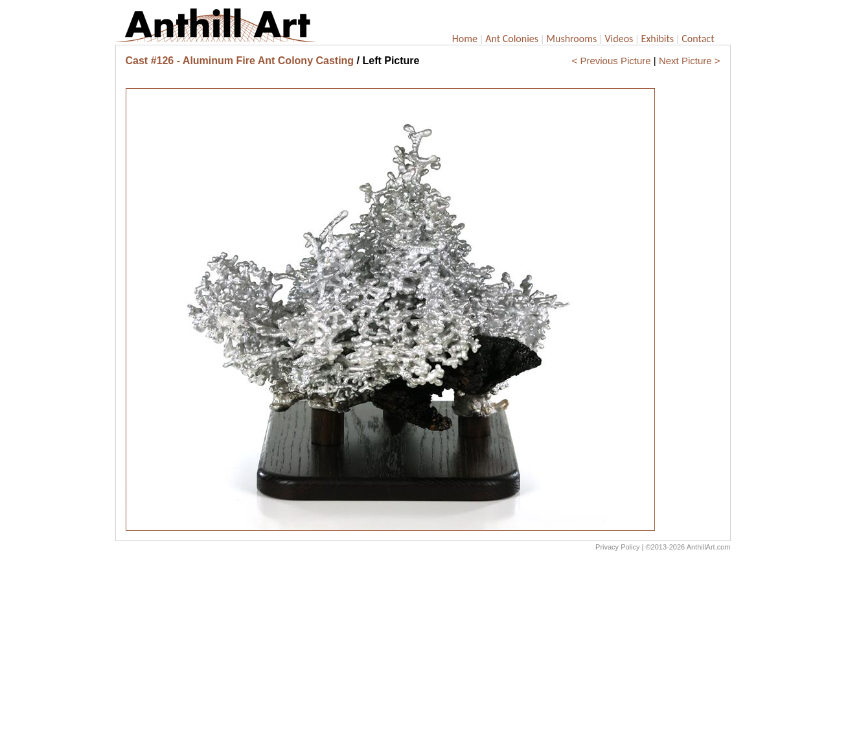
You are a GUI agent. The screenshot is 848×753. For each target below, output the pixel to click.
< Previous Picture (611, 60)
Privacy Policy (617, 547)
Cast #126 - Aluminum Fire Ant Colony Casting (240, 60)
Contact (698, 38)
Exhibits (657, 38)
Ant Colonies (511, 38)
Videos (619, 38)
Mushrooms (571, 38)
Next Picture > (689, 60)
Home (464, 38)
